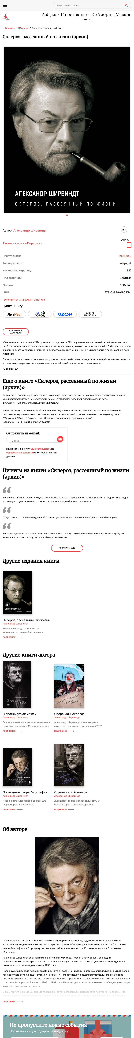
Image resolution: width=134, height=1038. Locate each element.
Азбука (48, 14)
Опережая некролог (69, 713)
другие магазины (90, 314)
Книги (86, 19)
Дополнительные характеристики (24, 300)
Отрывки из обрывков (70, 792)
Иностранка (74, 14)
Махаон (123, 14)
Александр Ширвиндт (29, 230)
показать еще (67, 548)
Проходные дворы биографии (25, 792)
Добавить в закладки (16, 331)
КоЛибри (101, 14)
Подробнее (13, 637)
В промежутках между (19, 713)
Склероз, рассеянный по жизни (26, 620)
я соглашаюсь (42, 448)
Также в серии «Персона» (22, 243)
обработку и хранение (19, 452)
